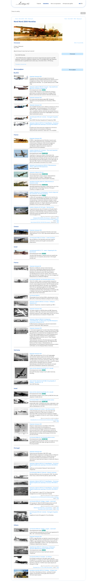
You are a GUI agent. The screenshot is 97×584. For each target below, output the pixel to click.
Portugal (17, 448)
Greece (16, 226)
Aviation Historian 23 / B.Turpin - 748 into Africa (42, 207)
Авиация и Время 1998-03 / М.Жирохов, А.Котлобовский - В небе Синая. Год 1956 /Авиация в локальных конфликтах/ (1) (44, 321)
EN (81, 3)
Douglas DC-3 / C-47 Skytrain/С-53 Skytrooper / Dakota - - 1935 (44, 220)
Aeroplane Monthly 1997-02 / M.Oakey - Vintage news (43, 570)
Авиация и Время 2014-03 (36, 172)
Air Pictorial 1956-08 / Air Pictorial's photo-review (42, 279)
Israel (15, 247)
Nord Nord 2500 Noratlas (25, 21)
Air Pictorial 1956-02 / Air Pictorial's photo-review (42, 437)
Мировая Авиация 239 (36, 76)
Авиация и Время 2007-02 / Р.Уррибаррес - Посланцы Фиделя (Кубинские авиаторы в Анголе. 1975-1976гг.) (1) (44, 124)
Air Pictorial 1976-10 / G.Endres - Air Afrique (41, 556)
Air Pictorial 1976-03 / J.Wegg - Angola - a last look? (43, 501)
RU (79, 3)
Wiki (75, 42)
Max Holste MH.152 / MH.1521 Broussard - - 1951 (45, 222)
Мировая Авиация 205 (36, 97)
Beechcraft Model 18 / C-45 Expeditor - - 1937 (46, 507)
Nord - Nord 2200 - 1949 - (24, 18)
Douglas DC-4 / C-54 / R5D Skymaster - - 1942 (46, 567)
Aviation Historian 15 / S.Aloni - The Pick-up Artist (42, 409)
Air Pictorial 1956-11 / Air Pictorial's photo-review (42, 400)
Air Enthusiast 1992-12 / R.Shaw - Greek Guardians (42, 237)
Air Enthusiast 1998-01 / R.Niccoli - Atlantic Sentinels (43, 472)
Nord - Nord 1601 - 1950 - (73, 18)
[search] (45, 13)
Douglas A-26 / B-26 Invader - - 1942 (48, 509)
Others (16, 525)
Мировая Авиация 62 (35, 266)
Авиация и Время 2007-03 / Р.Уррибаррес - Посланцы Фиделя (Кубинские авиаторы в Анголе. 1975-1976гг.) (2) (44, 483)
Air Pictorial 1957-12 (34, 295)
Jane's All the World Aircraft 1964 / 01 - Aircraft (41, 368)
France (16, 135)
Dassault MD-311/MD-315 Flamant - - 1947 (46, 218)
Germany (17, 350)
